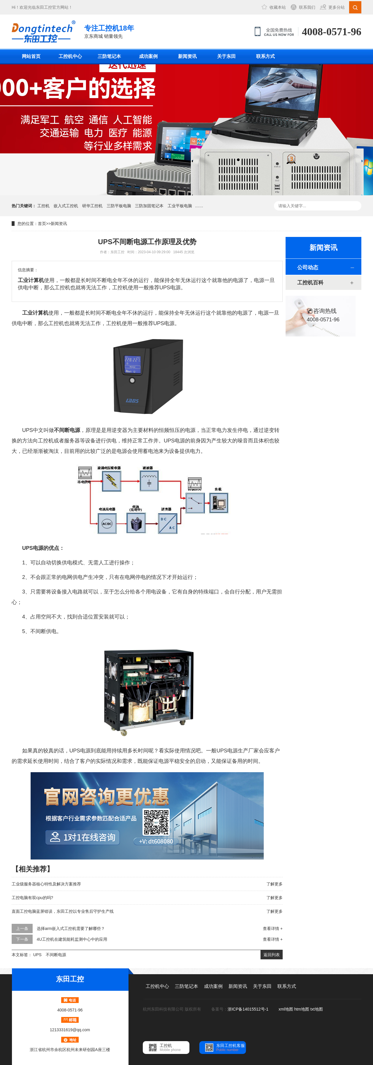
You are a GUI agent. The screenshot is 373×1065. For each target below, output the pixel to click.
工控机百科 (310, 283)
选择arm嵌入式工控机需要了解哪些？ (71, 928)
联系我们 (307, 7)
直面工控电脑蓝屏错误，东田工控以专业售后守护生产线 (63, 911)
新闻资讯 (187, 56)
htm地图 (301, 1009)
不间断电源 (56, 954)
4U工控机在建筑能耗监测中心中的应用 (72, 939)
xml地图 (286, 1009)
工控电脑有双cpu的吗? (32, 897)
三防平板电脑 (119, 205)
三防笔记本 (109, 56)
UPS (37, 954)
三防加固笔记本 (149, 205)
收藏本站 (278, 7)
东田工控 (44, 7)
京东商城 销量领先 (109, 31)
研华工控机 (92, 205)
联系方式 (265, 56)
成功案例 (148, 56)
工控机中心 (70, 56)
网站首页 (31, 56)
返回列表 (271, 954)
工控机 (43, 205)
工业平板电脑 (180, 205)
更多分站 (336, 7)
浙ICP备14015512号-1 (249, 1009)
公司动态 (307, 267)
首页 (42, 223)
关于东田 (226, 56)
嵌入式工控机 (66, 205)
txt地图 (316, 1009)
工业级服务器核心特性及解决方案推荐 (46, 884)
